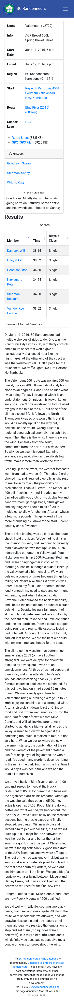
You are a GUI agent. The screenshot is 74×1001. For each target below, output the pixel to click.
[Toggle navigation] (65, 9)
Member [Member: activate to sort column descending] (13, 240)
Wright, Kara (15, 183)
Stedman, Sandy (18, 173)
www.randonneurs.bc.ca (45, 986)
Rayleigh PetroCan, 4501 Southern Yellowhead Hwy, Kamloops (42, 93)
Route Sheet (20, 138)
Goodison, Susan (19, 163)
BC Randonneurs (24, 9)
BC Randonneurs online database (38, 958)
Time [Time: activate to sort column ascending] (36, 240)
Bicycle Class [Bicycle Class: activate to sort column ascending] (54, 238)
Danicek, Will (16, 251)
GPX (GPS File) (22, 142)
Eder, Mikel (14, 260)
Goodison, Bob (17, 270)
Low (28, 122)
